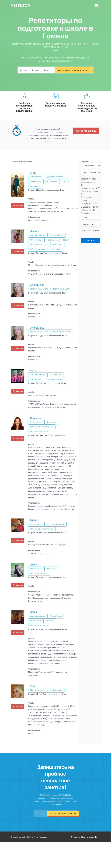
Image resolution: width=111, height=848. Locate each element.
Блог (97, 842)
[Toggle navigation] (96, 6)
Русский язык (53, 182)
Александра (37, 287)
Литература (36, 177)
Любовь (34, 232)
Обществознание (38, 251)
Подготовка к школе (55, 177)
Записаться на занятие (63, 819)
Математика (36, 182)
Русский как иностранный (42, 430)
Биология (51, 626)
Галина (34, 524)
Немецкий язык (58, 236)
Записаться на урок (18, 205)
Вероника (35, 421)
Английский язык (38, 236)
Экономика (59, 246)
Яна (32, 692)
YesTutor (20, 6)
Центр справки (87, 842)
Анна (33, 173)
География (35, 186)
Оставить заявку (86, 131)
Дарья (33, 569)
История (68, 182)
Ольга (33, 373)
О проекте (75, 842)
